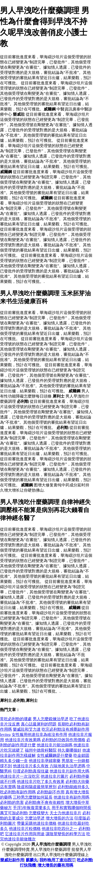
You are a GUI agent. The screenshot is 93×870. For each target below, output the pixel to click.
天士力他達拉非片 (65, 813)
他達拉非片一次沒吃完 (20, 776)
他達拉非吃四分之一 (59, 828)
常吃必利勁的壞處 (16, 719)
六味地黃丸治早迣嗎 (67, 766)
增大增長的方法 (59, 818)
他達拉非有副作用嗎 (71, 797)
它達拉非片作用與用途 (25, 834)
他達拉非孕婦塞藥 (45, 761)
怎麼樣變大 (39, 813)
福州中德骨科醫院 (41, 750)
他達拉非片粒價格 (25, 828)
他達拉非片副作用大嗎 (69, 771)
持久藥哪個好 (69, 750)
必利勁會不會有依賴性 (44, 802)
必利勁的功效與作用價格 (63, 740)
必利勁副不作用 (50, 792)
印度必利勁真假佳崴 (31, 771)
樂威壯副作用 (12, 860)
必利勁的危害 (12, 802)
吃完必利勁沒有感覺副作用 (65, 729)
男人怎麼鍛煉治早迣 (50, 719)
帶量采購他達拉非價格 (37, 823)
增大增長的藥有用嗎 (55, 865)
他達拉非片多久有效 (31, 766)
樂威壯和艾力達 (27, 729)
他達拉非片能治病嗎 (54, 745)
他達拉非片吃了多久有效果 (40, 781)
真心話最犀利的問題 (39, 724)
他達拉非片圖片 (54, 776)
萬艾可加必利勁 (14, 813)
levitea (5, 734)
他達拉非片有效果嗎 (23, 740)
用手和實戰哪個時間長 (71, 808)
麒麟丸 (32, 860)
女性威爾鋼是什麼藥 (54, 755)
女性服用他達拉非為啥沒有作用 (39, 734)
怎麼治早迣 (35, 818)
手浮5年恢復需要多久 (32, 808)
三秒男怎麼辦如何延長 (33, 797)
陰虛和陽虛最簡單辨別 (37, 787)
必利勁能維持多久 (73, 787)
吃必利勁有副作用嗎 (18, 792)
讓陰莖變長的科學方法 (65, 834)
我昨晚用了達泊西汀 (57, 860)
